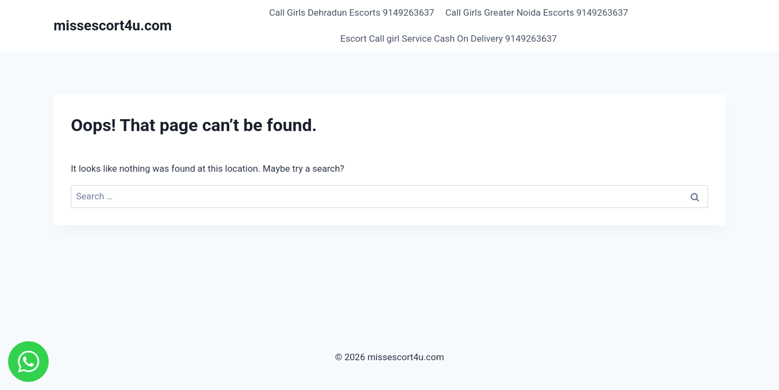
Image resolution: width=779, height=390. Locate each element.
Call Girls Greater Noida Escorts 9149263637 (536, 12)
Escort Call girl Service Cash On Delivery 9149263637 (448, 38)
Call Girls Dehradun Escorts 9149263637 (351, 12)
